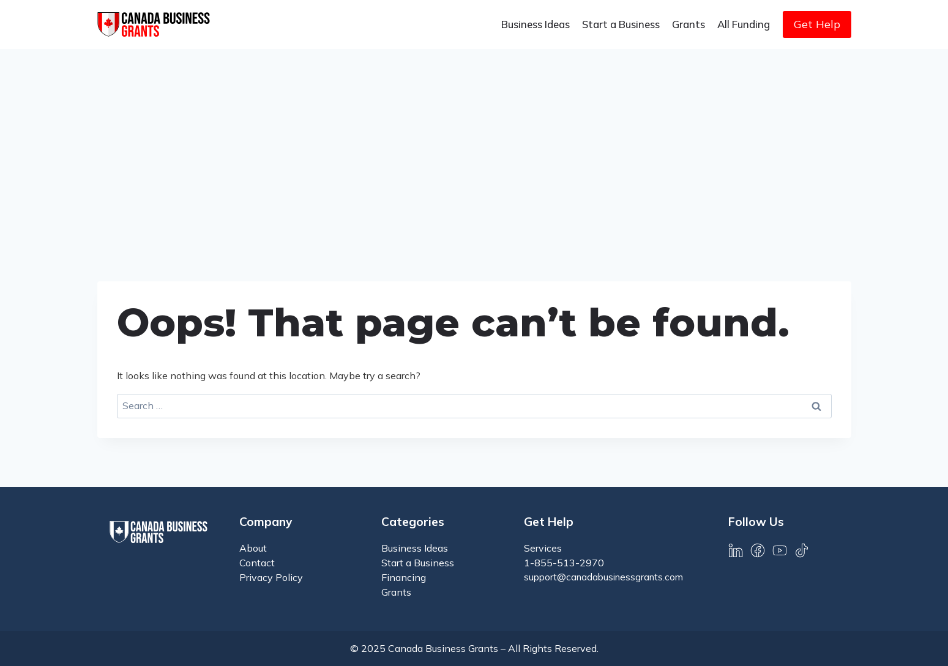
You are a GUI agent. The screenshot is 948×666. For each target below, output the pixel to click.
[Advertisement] (474, 140)
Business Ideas (535, 24)
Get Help (817, 24)
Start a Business (621, 24)
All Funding (743, 24)
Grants (688, 24)
